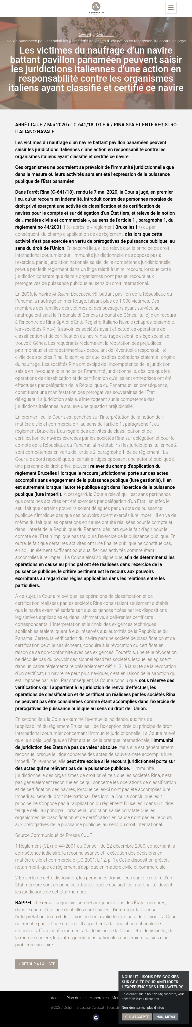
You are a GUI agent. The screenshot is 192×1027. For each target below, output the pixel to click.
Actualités (105, 35)
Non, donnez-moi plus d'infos (143, 1007)
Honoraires (99, 997)
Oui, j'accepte (137, 1017)
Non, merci (166, 1017)
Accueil (84, 35)
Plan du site (76, 997)
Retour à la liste (36, 964)
